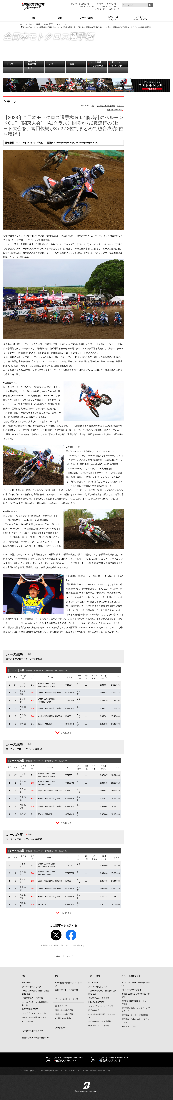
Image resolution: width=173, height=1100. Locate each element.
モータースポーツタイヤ (32, 1031)
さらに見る (66, 732)
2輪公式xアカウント (109, 6)
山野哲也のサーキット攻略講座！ (136, 1015)
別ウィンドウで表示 (114, 110)
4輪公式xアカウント (87, 6)
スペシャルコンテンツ (131, 976)
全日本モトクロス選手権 (106, 106)
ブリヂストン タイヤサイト (107, 4)
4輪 (23, 976)
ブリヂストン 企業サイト (80, 4)
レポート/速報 (94, 976)
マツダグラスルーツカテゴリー (35, 1013)
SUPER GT (27, 983)
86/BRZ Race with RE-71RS (34, 1017)
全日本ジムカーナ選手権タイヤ (35, 1038)
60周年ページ (61, 1006)
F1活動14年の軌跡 (63, 1018)
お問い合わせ (114, 9)
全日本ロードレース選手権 (66, 990)
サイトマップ (99, 9)
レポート (120, 106)
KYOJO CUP (27, 1021)
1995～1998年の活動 (64, 1014)
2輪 (93, 106)
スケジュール (61, 1028)
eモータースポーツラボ (132, 990)
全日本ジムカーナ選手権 (32, 998)
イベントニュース (129, 1026)
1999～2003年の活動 (64, 1010)
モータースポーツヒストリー (67, 999)
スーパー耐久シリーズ (31, 987)
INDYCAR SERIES (30, 1009)
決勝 (29, 654)
